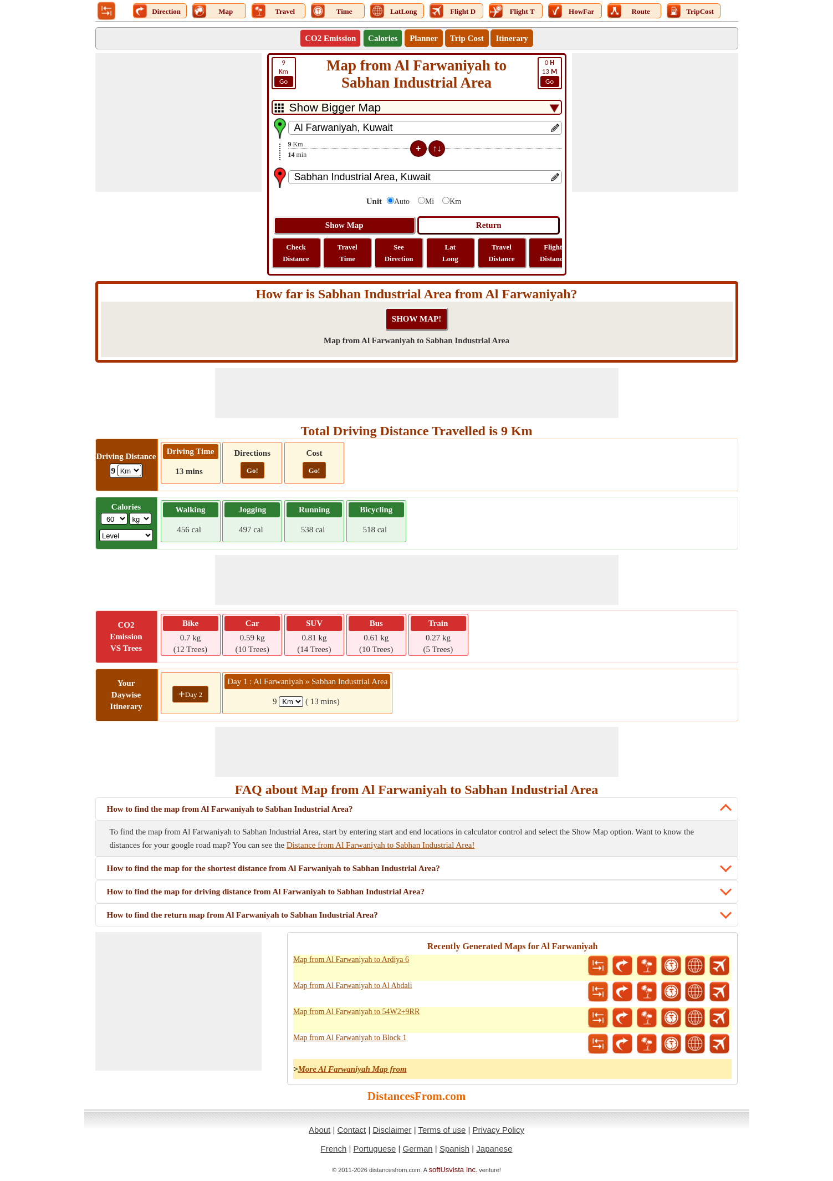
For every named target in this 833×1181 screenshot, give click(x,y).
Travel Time (347, 253)
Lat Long (450, 253)
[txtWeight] (114, 519)
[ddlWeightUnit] (140, 519)
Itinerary (511, 38)
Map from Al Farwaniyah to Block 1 (350, 1038)
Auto (402, 201)
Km (284, 72)
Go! (252, 470)
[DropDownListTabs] (417, 107)
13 (550, 72)
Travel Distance (501, 253)
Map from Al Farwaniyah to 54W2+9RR (356, 1011)
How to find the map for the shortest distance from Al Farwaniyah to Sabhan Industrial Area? (273, 868)
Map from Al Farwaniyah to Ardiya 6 (351, 959)
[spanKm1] (291, 701)
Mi (429, 201)
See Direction (399, 253)
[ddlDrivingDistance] (129, 470)
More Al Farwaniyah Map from (352, 1069)
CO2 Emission (330, 38)
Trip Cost (467, 38)
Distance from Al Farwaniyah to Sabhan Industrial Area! (381, 845)
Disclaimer (391, 1129)
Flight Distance (553, 253)
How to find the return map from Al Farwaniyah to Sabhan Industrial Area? (242, 914)
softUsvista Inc (452, 1169)
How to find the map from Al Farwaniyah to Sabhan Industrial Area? (230, 809)
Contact (352, 1129)
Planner (424, 38)
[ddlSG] (126, 535)
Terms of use (442, 1129)
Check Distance (296, 253)
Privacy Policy (498, 1129)
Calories (382, 38)
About (319, 1129)
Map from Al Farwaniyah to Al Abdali (352, 985)
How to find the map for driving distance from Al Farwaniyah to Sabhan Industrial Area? (266, 891)
